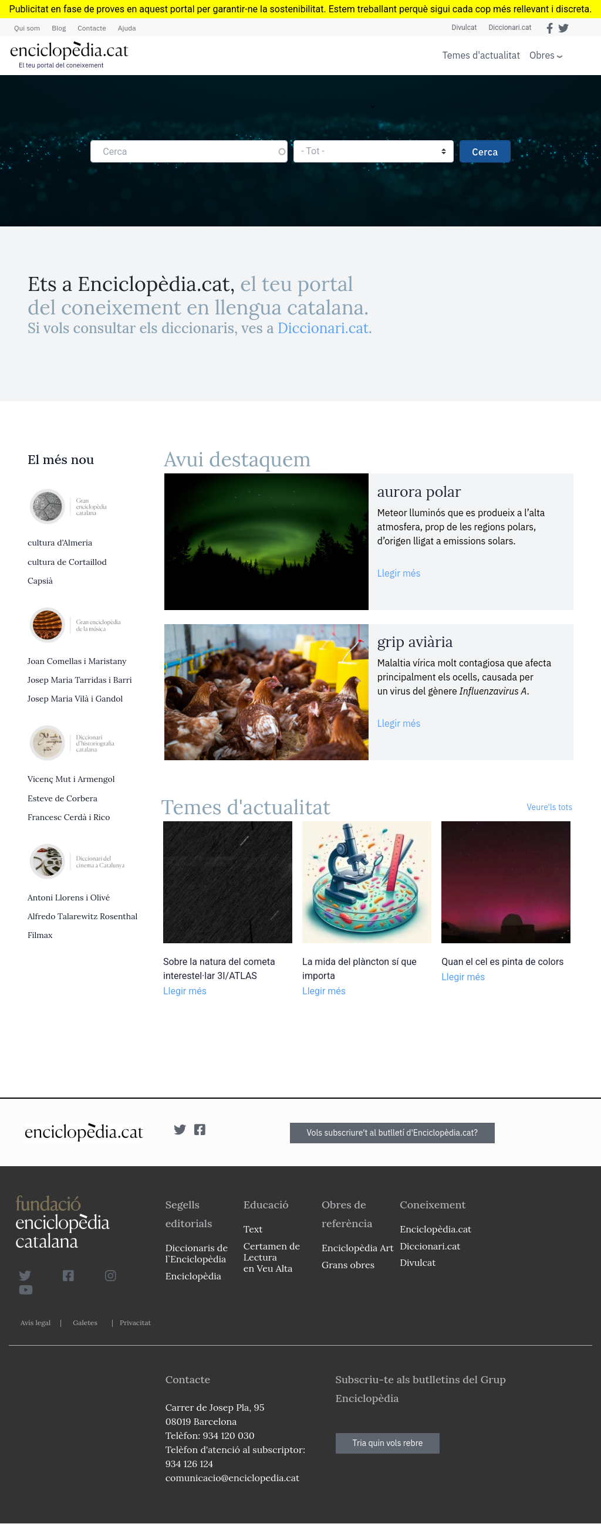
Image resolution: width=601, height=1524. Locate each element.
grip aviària (415, 641)
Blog (59, 27)
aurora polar (419, 491)
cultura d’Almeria (60, 542)
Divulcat (464, 27)
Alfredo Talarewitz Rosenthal (82, 916)
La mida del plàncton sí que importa (359, 968)
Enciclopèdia (193, 1276)
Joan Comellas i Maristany (77, 661)
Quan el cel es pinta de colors (502, 961)
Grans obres (348, 1265)
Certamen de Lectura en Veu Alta (272, 1257)
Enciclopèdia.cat (435, 1229)
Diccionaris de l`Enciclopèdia (197, 1253)
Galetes (85, 1322)
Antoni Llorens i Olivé (69, 897)
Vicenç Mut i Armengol (71, 779)
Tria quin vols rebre (388, 1443)
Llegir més (399, 573)
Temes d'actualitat (481, 55)
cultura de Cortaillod (67, 562)
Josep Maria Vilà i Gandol (75, 698)
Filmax (40, 935)
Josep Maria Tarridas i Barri (80, 680)
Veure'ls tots (549, 807)
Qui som (27, 27)
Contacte (91, 27)
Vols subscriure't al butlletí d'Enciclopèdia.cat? (392, 1132)
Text (253, 1229)
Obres (542, 54)
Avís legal (35, 1322)
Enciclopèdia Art (358, 1248)
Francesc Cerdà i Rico (69, 817)
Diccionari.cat (509, 27)
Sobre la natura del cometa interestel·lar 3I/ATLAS (219, 968)
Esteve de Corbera (62, 798)
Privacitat (135, 1322)
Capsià (40, 580)
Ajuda (127, 27)
